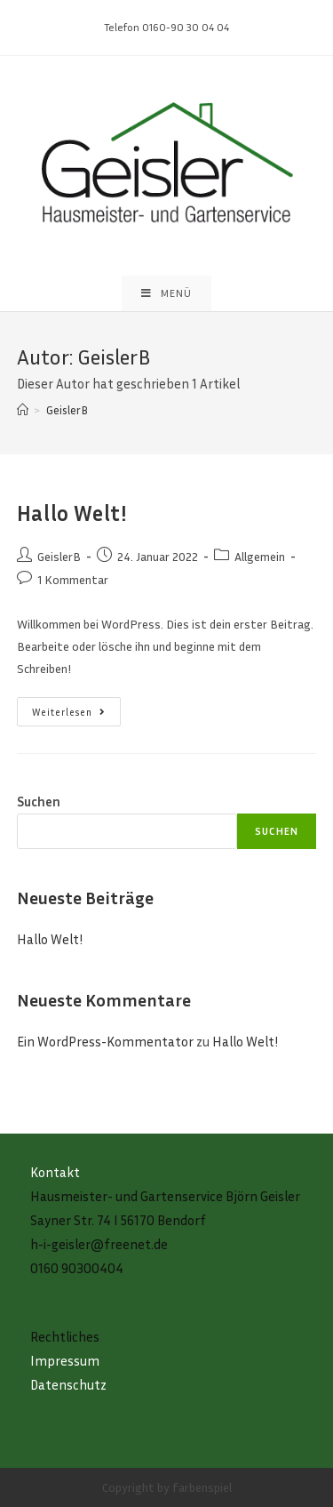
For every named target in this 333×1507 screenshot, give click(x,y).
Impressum (64, 1360)
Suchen (38, 801)
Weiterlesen (76, 715)
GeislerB (59, 556)
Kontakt (55, 1172)
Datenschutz (68, 1384)
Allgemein (259, 556)
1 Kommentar (72, 579)
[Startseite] (22, 410)
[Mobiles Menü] (166, 293)
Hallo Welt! (72, 513)
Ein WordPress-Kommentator (105, 1041)
